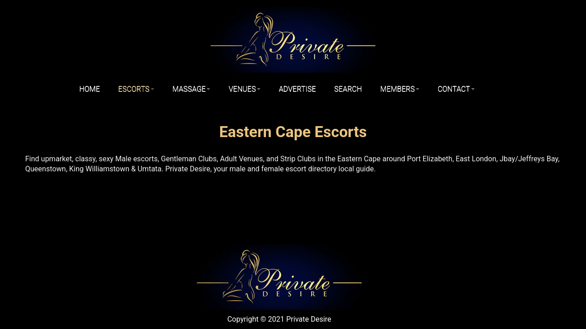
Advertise (297, 89)
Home (89, 89)
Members (399, 89)
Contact (456, 89)
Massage (192, 89)
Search (348, 89)
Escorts (136, 89)
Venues (244, 89)
